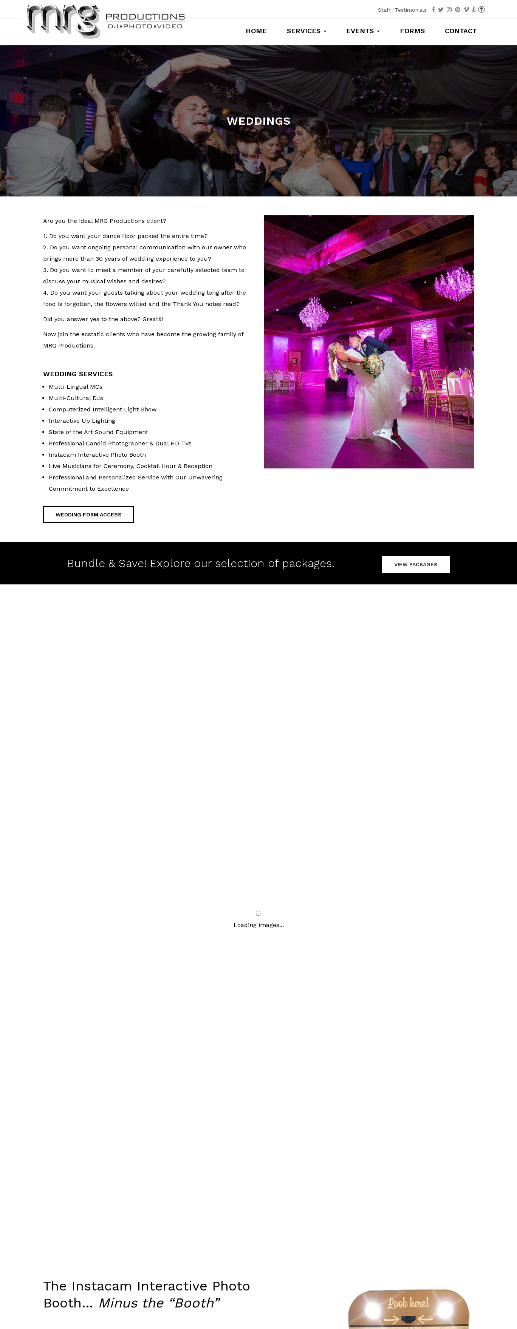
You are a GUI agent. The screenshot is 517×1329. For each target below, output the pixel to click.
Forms (412, 31)
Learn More (60, 1048)
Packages (105, 1217)
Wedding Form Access (89, 515)
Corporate (360, 1217)
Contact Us (411, 1096)
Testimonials (411, 10)
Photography (177, 1217)
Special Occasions (399, 1217)
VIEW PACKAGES (416, 562)
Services (307, 31)
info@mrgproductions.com (258, 1279)
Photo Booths (139, 1217)
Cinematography (217, 1217)
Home (256, 31)
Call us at (258, 1257)
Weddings (254, 1217)
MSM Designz (336, 1303)
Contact (461, 31)
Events (363, 31)
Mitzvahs (331, 1217)
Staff (384, 10)
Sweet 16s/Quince (294, 1217)
